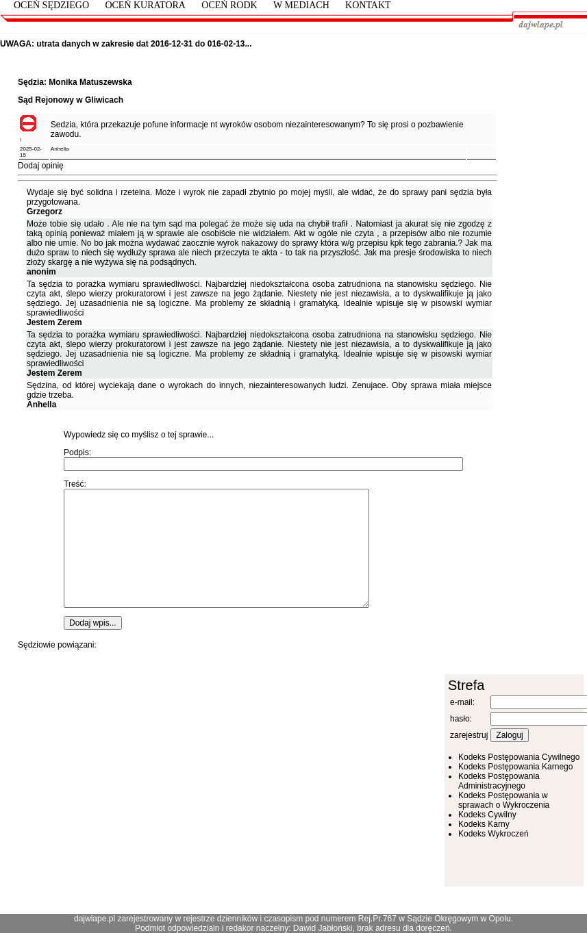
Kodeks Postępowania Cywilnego (518, 757)
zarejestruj (469, 735)
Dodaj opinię (41, 165)
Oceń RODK (229, 5)
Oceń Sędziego (51, 5)
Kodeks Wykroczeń (493, 834)
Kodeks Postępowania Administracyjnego (499, 781)
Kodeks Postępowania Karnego (515, 766)
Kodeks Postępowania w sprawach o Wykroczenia (503, 800)
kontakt (368, 5)
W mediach (301, 5)
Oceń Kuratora (145, 5)
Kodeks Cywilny (487, 814)
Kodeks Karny (484, 824)
